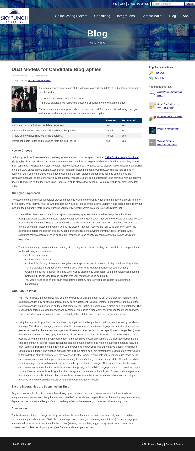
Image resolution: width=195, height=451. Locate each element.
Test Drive (159, 73)
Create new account (138, 3)
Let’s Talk (159, 78)
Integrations (126, 16)
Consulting (102, 16)
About (187, 16)
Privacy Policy (155, 444)
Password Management (168, 129)
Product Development (39, 80)
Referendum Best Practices (169, 116)
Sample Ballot (152, 16)
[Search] (168, 4)
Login (122, 3)
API (144, 444)
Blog (172, 16)
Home (114, 3)
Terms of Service (174, 444)
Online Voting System (71, 16)
